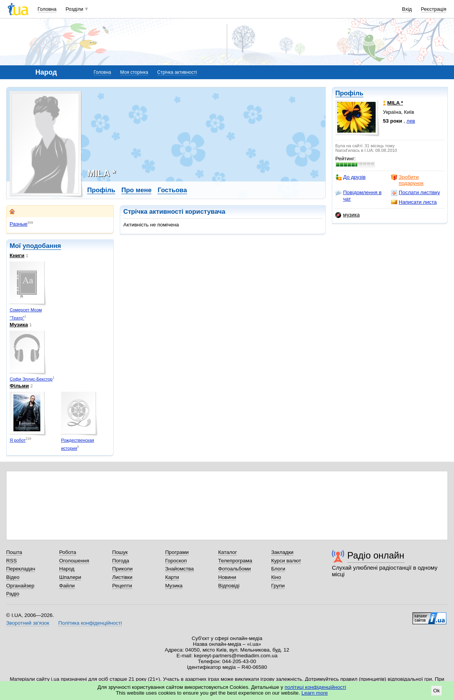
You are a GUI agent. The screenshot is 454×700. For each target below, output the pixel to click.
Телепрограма (235, 561)
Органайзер (20, 586)
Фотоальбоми (234, 569)
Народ (67, 569)
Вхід (407, 9)
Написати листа (414, 202)
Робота (67, 552)
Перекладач (20, 569)
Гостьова (172, 190)
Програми (177, 552)
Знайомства (179, 569)
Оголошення (74, 561)
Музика (19, 325)
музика (347, 215)
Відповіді (229, 586)
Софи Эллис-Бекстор (31, 379)
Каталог (227, 552)
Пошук (120, 552)
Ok (436, 690)
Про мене (136, 190)
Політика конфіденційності (90, 623)
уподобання (42, 245)
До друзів (350, 177)
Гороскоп (176, 561)
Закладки (282, 552)
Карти (172, 577)
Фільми (19, 386)
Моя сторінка (134, 72)
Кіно (276, 577)
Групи (278, 586)
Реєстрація (433, 9)
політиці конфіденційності (315, 687)
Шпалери (70, 577)
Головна (47, 9)
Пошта (14, 552)
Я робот (17, 440)
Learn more (315, 693)
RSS (11, 561)
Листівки (122, 577)
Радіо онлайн (375, 555)
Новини (227, 577)
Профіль (349, 93)
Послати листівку (415, 193)
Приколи (122, 569)
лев (410, 121)
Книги (17, 255)
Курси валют (286, 561)
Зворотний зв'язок (27, 623)
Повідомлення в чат (358, 195)
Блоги (278, 569)
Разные (19, 224)
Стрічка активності (177, 72)
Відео (13, 577)
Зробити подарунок (407, 180)
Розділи (74, 9)
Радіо (12, 594)
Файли (67, 586)
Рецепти (122, 586)
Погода (120, 561)
